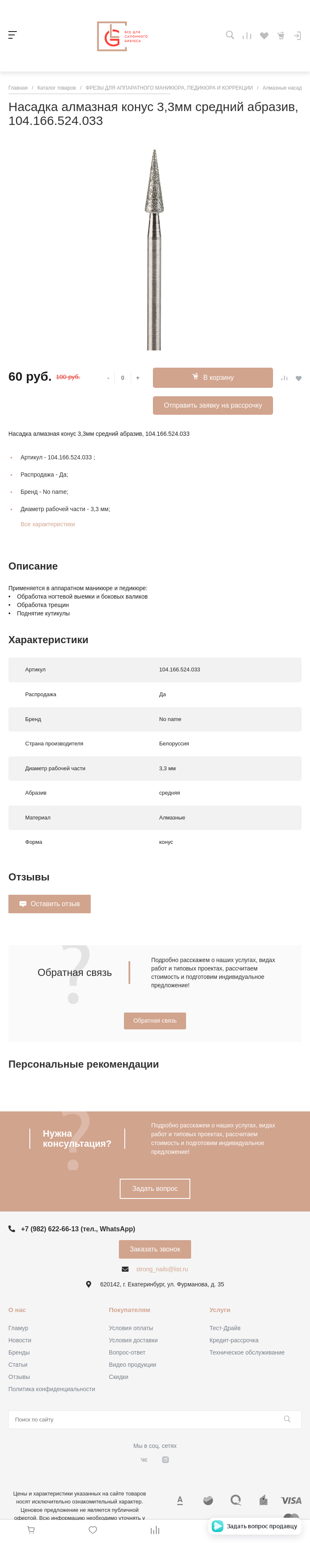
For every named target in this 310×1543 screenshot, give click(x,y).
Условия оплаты (131, 1328)
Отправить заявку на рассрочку (213, 405)
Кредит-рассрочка (234, 1340)
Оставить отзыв (55, 903)
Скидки (118, 1376)
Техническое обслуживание (247, 1352)
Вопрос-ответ (127, 1352)
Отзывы (19, 1376)
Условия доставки (133, 1340)
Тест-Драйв (225, 1328)
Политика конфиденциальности (51, 1389)
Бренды (19, 1352)
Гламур (18, 1328)
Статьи (17, 1364)
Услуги (220, 1309)
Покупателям (129, 1309)
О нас (17, 1309)
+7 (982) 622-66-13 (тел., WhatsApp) (78, 1229)
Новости (19, 1340)
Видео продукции (132, 1364)
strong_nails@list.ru (162, 1269)
